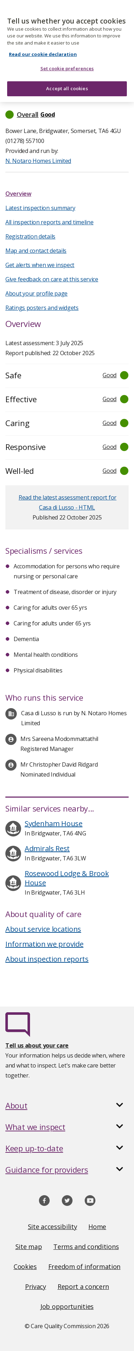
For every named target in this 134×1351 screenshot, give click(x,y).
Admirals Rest (47, 848)
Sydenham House (54, 823)
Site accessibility (52, 1226)
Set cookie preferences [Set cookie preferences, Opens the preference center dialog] (67, 64)
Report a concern (83, 1286)
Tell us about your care (37, 1045)
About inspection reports (47, 959)
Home (97, 1226)
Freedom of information (84, 1266)
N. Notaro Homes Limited (38, 161)
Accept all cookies (67, 84)
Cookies (25, 1266)
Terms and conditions (86, 1246)
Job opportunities (67, 1306)
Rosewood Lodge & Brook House (67, 878)
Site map (28, 1246)
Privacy (35, 1286)
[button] (67, 114)
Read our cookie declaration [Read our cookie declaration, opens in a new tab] (43, 49)
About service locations (43, 929)
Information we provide (44, 944)
